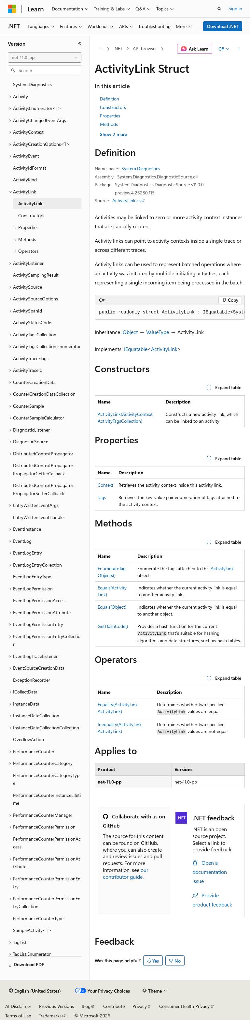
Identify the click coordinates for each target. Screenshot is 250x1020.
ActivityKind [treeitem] (25, 179)
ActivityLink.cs (126, 200)
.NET (118, 48)
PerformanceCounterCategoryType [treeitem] (46, 779)
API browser (145, 48)
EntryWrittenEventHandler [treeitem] (39, 517)
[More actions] (239, 49)
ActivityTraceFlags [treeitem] (31, 358)
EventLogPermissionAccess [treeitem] (39, 600)
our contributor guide (125, 873)
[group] (170, 312)
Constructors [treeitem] (31, 215)
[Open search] (219, 9)
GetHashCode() (113, 626)
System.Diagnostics (140, 168)
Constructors (113, 107)
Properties (110, 116)
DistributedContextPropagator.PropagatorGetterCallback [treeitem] (43, 469)
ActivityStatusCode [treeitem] (32, 322)
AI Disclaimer (18, 1006)
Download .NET (223, 26)
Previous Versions (56, 1006)
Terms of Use (18, 1015)
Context (105, 485)
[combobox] (44, 57)
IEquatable (135, 348)
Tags (102, 497)
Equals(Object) (112, 607)
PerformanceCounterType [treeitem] (38, 918)
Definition (109, 99)
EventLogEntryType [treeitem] (32, 576)
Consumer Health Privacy (184, 1006)
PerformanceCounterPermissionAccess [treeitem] (47, 843)
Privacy (139, 1006)
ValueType (157, 331)
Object (130, 331)
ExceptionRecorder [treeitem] (31, 680)
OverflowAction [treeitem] (28, 739)
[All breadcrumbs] (100, 49)
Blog (86, 1006)
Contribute (114, 1006)
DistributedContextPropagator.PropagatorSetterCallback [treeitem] (43, 489)
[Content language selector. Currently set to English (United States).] (35, 991)
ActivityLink (164, 348)
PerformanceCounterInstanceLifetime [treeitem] (47, 799)
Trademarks (50, 1015)
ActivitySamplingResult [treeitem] (36, 275)
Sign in (235, 8)
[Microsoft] (12, 9)
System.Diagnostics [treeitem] (32, 84)
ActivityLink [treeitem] (30, 203)
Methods (109, 124)
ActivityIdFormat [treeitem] (29, 168)
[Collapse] (80, 44)
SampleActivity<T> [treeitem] (32, 930)
